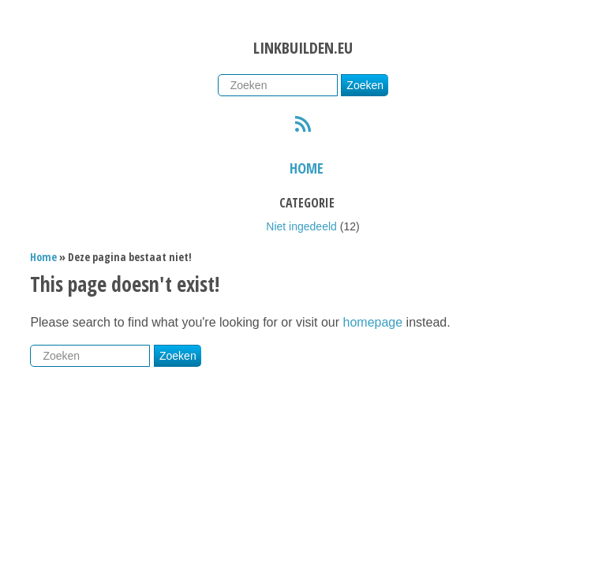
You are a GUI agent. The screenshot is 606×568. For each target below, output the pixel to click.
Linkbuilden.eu (303, 47)
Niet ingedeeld (301, 226)
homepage (373, 322)
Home (307, 168)
